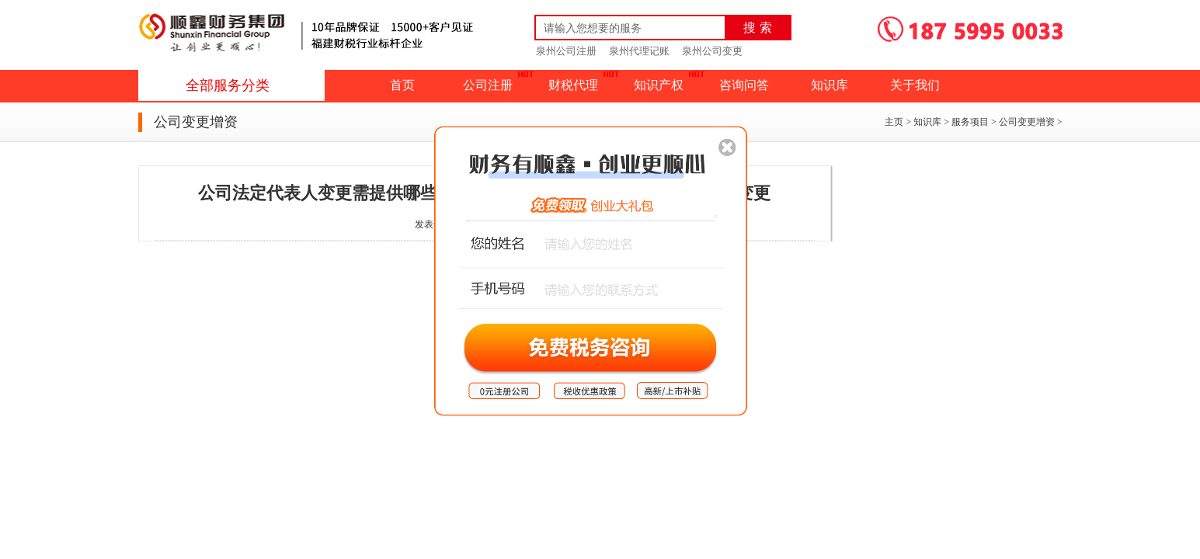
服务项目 (970, 121)
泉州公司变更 (712, 51)
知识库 (829, 85)
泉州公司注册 (566, 51)
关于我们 (915, 85)
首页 (402, 85)
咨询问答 (744, 85)
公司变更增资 (1027, 121)
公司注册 (488, 85)
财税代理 (573, 85)
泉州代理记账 (639, 51)
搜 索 (757, 27)
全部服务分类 (228, 85)
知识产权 (658, 85)
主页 (894, 121)
